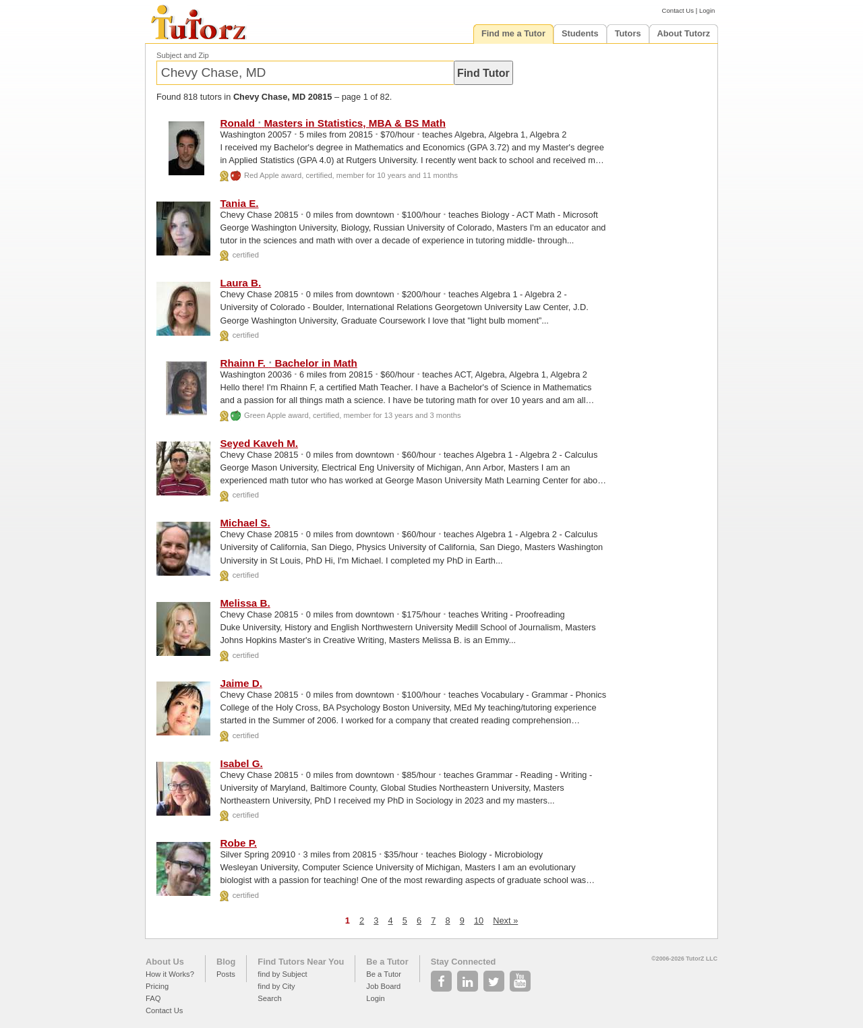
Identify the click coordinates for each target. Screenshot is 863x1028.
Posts (225, 974)
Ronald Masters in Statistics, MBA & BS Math (332, 123)
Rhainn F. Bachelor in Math (288, 363)
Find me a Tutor (513, 33)
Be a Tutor (387, 962)
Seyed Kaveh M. (259, 443)
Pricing (157, 986)
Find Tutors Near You (301, 962)
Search (269, 998)
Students (580, 33)
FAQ (153, 998)
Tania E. (239, 203)
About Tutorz (684, 33)
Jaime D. (241, 683)
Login (707, 10)
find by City (276, 986)
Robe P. (238, 843)
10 (478, 920)
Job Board (383, 986)
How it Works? (170, 974)
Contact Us (678, 10)
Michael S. (245, 522)
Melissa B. (245, 603)
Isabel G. (241, 763)
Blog (225, 962)
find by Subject (282, 974)
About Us (165, 962)
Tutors (628, 33)
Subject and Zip (182, 55)
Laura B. (240, 283)
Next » (505, 920)
